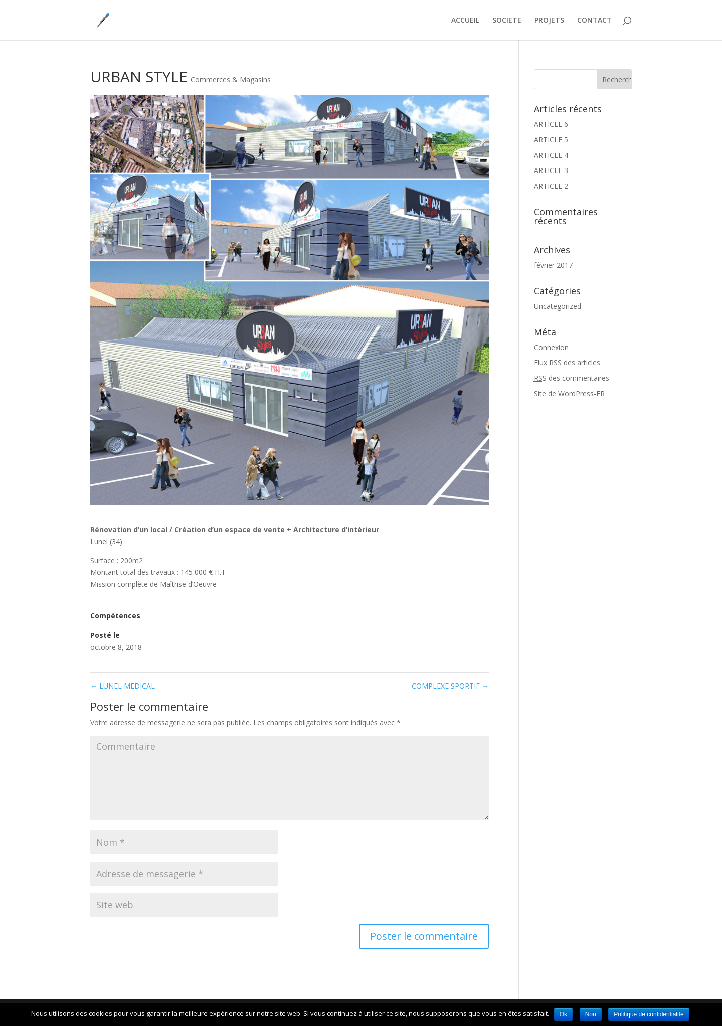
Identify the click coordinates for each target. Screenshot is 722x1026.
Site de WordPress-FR (569, 393)
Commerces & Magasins (231, 79)
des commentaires (571, 378)
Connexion (551, 347)
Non (590, 1014)
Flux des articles (567, 362)
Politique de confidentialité (648, 1014)
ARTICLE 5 (551, 139)
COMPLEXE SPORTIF (450, 686)
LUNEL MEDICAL (122, 686)
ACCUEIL (465, 21)
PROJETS (549, 21)
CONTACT (594, 21)
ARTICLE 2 (551, 186)
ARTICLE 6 (551, 124)
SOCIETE (506, 21)
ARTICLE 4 (551, 155)
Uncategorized (557, 306)
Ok (563, 1014)
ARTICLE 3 (551, 170)
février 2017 (553, 265)
